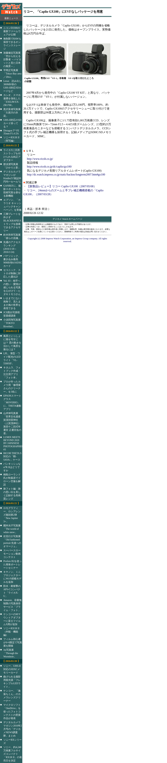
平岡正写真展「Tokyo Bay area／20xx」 (12, 73)
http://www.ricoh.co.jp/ (40, 158)
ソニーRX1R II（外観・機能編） (11, 631)
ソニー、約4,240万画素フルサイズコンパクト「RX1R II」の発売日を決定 (12, 754)
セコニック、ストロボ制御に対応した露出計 (12, 273)
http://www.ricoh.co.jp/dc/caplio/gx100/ (49, 166)
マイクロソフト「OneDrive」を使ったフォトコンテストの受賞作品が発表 (12, 711)
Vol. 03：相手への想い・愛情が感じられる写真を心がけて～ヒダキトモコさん (12, 287)
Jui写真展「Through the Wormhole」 (10, 653)
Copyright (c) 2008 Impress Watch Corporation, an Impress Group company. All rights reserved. (67, 240)
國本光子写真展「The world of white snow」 (12, 529)
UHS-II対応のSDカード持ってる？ (12, 123)
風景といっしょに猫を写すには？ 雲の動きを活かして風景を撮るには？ (12, 343)
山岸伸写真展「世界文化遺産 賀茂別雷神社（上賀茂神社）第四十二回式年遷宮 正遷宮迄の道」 (12, 423)
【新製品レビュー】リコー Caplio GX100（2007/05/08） (61, 186)
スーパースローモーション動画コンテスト (12, 553)
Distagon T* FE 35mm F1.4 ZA (11, 132)
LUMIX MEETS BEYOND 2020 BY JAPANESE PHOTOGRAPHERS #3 (15, 443)
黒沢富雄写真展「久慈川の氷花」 (12, 112)
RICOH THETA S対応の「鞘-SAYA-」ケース (12, 456)
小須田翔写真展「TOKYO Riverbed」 (12, 323)
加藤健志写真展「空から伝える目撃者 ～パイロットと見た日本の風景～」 (12, 59)
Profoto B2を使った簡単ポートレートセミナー (12, 564)
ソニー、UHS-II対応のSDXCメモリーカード (12, 669)
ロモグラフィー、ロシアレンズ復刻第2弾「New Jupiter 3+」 (12, 515)
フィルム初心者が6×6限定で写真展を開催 (12, 642)
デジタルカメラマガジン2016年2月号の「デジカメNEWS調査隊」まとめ (12, 729)
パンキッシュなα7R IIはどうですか (12, 467)
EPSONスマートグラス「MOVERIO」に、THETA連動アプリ (12, 402)
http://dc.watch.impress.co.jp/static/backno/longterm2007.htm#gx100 (66, 174)
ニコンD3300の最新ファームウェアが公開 (12, 31)
